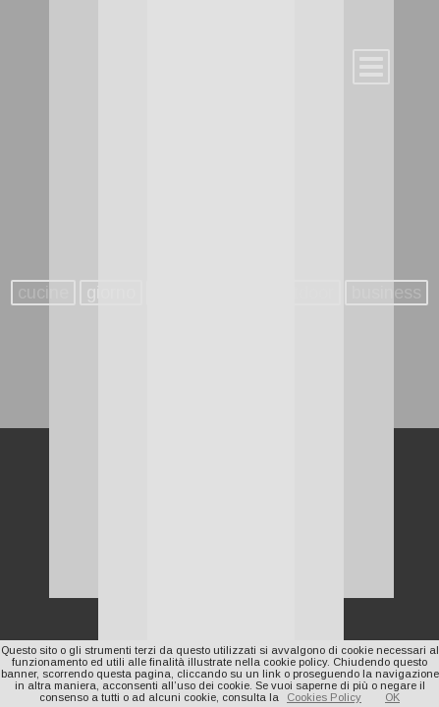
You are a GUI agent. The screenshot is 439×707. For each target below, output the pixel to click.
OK (392, 697)
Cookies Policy (324, 697)
